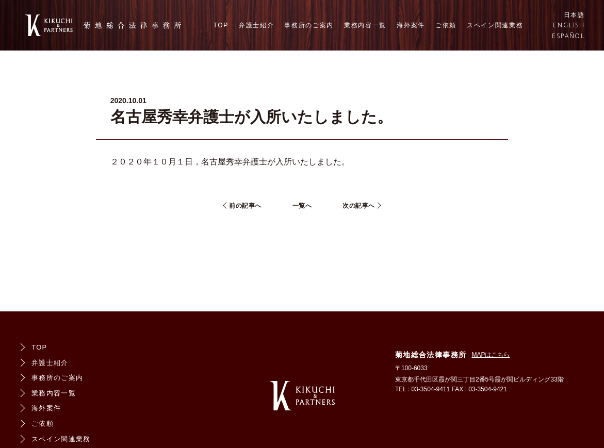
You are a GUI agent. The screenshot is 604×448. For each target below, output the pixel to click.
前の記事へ (245, 205)
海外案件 (411, 25)
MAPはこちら (490, 354)
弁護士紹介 (256, 25)
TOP (220, 25)
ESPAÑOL (568, 36)
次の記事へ (358, 205)
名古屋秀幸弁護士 (234, 161)
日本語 (574, 15)
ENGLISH (569, 25)
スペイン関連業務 (495, 25)
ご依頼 (445, 25)
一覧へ (302, 205)
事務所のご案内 (309, 25)
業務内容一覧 (365, 25)
